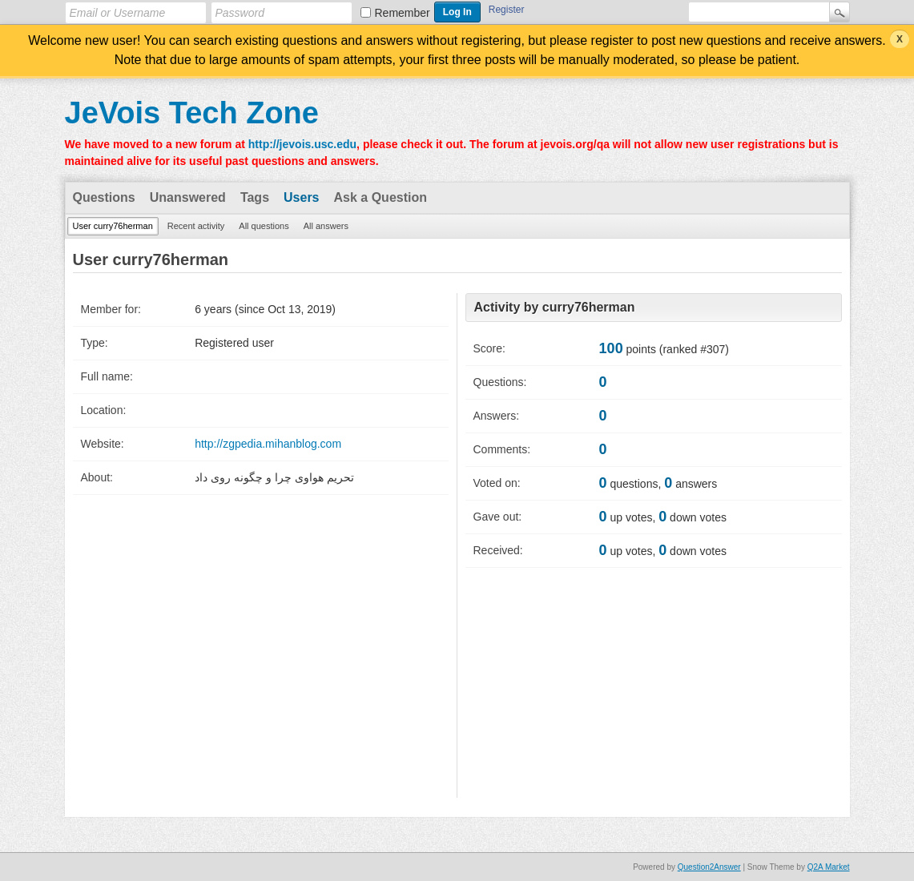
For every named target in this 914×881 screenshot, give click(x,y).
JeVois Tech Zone (192, 113)
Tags (254, 197)
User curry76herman (113, 226)
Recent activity (196, 226)
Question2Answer (709, 867)
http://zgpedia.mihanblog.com (268, 443)
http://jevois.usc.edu (302, 144)
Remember (402, 12)
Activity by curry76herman (554, 307)
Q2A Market (828, 867)
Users (301, 197)
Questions (104, 197)
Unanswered (188, 197)
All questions (263, 226)
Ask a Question (380, 197)
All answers (326, 226)
